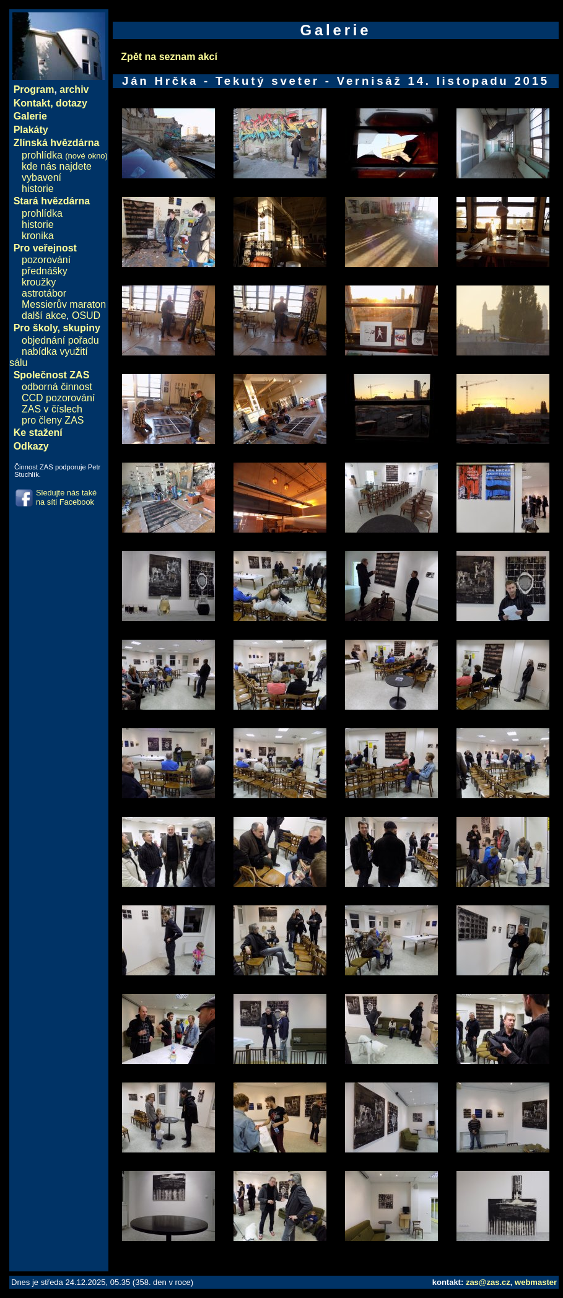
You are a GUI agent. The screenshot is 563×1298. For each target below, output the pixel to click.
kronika (38, 235)
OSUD (86, 315)
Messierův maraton (64, 304)
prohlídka (65, 155)
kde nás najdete (57, 166)
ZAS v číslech (52, 409)
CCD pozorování (58, 398)
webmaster (536, 1282)
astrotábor (44, 293)
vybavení (41, 177)
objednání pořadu (60, 340)
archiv (74, 89)
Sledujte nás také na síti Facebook (66, 497)
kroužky (39, 282)
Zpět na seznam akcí (169, 56)
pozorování (46, 260)
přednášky (45, 271)
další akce (44, 315)
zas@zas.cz (488, 1282)
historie (38, 188)
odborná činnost (57, 386)
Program (34, 89)
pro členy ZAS (53, 420)
